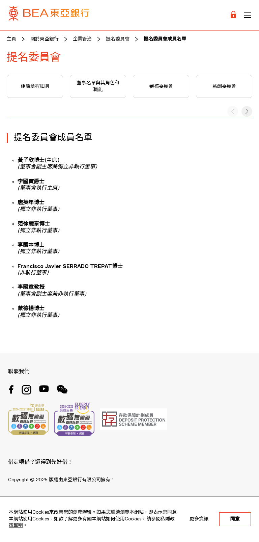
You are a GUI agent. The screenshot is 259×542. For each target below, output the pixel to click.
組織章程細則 (35, 86)
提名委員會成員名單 (165, 39)
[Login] (233, 15)
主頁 (11, 39)
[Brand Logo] (49, 15)
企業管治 (82, 39)
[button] (246, 111)
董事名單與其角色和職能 (98, 86)
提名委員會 (118, 39)
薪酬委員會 (224, 86)
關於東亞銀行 (44, 39)
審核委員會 (161, 86)
